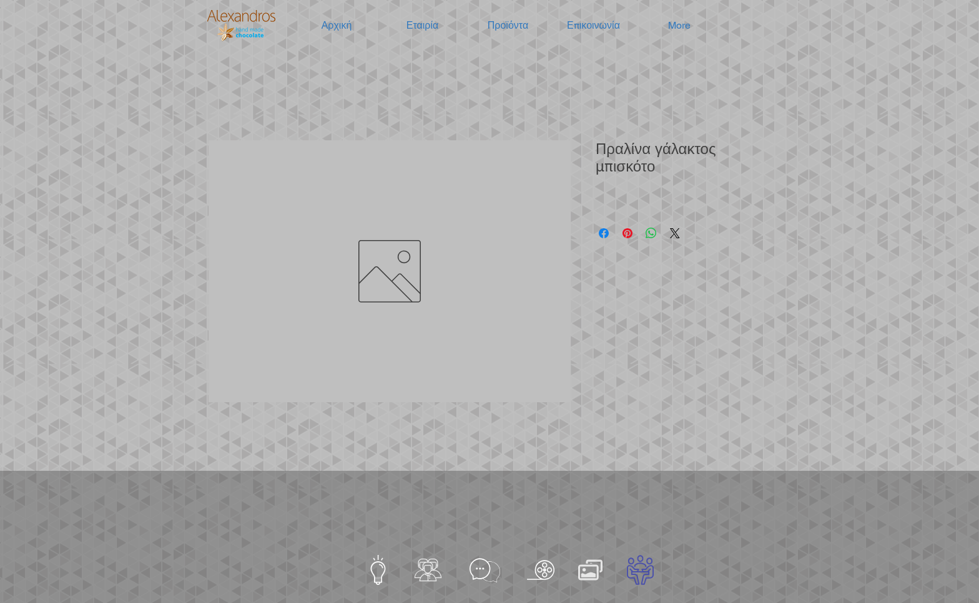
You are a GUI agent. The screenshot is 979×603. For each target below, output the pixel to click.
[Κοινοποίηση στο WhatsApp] (651, 233)
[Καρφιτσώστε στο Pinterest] (627, 233)
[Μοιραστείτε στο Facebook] (603, 233)
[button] (422, 25)
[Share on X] (674, 233)
